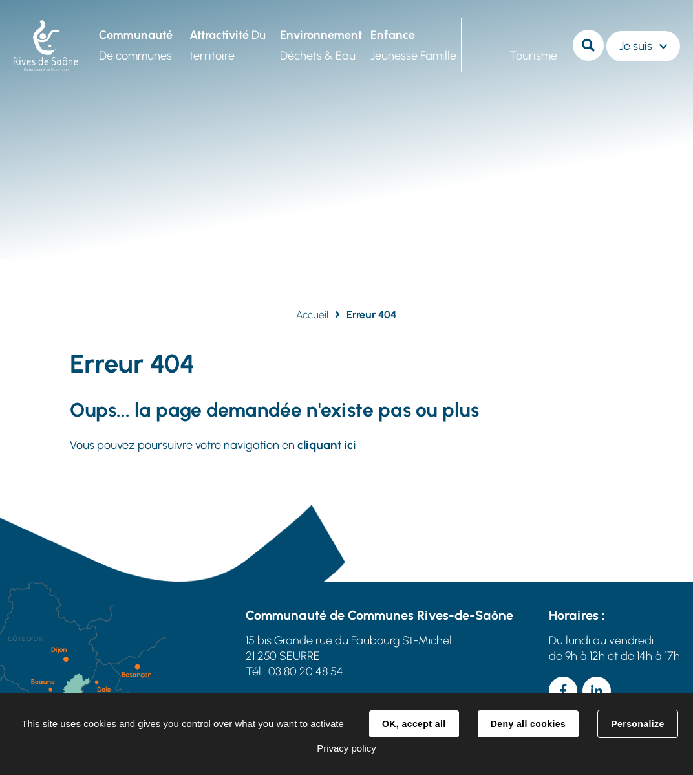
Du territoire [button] (227, 45)
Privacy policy (346, 748)
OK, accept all (413, 724)
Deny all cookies (528, 724)
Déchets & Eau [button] (321, 45)
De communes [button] (136, 45)
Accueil (312, 315)
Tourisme (533, 56)
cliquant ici (326, 445)
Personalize (637, 724)
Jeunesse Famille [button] (413, 45)
